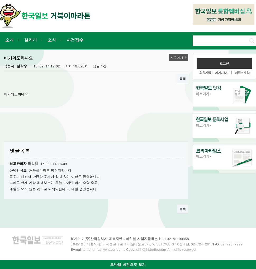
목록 (182, 78)
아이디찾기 (222, 72)
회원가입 (205, 72)
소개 (9, 40)
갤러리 (30, 40)
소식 (52, 40)
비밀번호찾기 (243, 72)
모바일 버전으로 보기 (128, 264)
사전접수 (75, 40)
